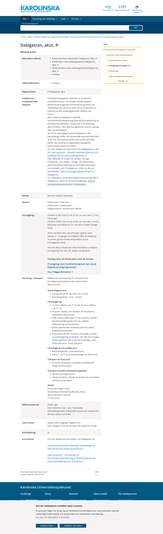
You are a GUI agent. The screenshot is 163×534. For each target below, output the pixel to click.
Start (24, 37)
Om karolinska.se (125, 500)
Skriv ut (97, 473)
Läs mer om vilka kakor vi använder (53, 517)
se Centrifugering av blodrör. (65, 337)
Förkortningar (113, 71)
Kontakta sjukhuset (77, 500)
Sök (135, 27)
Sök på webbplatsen (31, 27)
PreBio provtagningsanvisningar (120, 76)
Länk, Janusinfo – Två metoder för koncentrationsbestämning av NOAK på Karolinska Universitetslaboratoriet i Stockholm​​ (72, 458)
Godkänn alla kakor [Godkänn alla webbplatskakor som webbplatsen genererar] (73, 526)
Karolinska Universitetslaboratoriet (86, 37)
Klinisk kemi (42, 472)
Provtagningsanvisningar (113, 37)
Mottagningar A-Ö (101, 500)
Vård (30, 37)
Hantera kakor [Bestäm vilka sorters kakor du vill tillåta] (46, 526)
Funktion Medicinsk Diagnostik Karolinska (51, 37)
